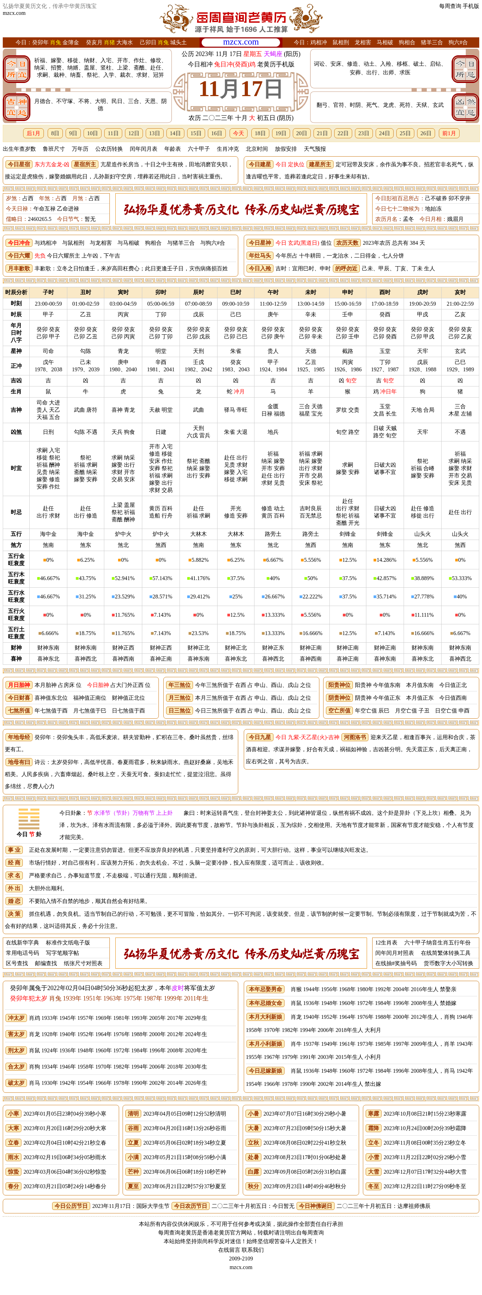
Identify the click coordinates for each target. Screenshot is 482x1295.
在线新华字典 (22, 942)
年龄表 (172, 149)
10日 (92, 133)
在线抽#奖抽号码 (396, 963)
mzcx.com (14, 13)
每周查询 (450, 6)
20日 (301, 133)
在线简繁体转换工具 (446, 953)
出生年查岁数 (19, 149)
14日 (175, 133)
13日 (154, 133)
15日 (196, 133)
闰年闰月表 (143, 149)
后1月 (33, 133)
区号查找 (17, 963)
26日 (426, 133)
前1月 (449, 133)
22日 (343, 133)
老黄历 (221, 1233)
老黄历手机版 (276, 64)
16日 (216, 133)
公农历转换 (109, 149)
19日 (281, 133)
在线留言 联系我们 (241, 1250)
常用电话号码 (22, 953)
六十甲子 (199, 149)
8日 (55, 133)
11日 (113, 133)
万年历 (80, 149)
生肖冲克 (228, 149)
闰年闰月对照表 (394, 953)
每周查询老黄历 (177, 1233)
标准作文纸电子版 (68, 942)
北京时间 (257, 149)
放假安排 (286, 149)
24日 (384, 133)
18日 (260, 133)
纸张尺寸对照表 (83, 963)
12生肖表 (386, 942)
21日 (322, 133)
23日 (363, 133)
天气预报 (315, 149)
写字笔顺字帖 (62, 953)
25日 (405, 133)
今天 (238, 133)
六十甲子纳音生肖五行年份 (437, 942)
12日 (133, 133)
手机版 (471, 6)
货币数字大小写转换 (448, 963)
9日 (73, 133)
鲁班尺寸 (54, 149)
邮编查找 (46, 963)
